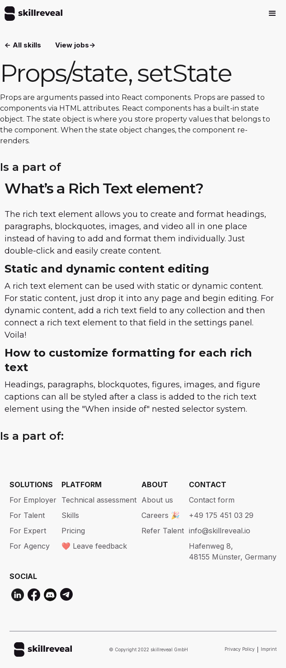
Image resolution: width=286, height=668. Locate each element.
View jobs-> (75, 45)
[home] (31, 13)
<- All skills (23, 45)
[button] (272, 13)
